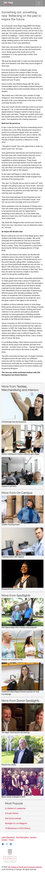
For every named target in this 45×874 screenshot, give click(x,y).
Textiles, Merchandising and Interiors (20, 388)
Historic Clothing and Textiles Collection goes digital (20, 454)
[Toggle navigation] (39, 3)
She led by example (13, 818)
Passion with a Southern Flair (12, 660)
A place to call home (9, 486)
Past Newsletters (22, 837)
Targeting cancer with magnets (13, 557)
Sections (33, 837)
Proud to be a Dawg (9, 765)
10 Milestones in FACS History (17, 828)
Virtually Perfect (11, 813)
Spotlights (23, 595)
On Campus (24, 492)
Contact (4, 840)
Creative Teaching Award (10, 525)
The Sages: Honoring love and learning (15, 732)
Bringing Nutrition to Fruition (12, 589)
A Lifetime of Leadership (15, 808)
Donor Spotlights (28, 700)
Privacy (11, 840)
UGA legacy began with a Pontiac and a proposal (19, 627)
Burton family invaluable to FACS (13, 797)
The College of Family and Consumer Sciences (24, 867)
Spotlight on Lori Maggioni (16, 823)
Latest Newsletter (8, 837)
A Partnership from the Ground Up (14, 422)
